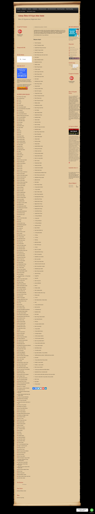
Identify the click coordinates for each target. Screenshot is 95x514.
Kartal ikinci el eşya (21, 449)
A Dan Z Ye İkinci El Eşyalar (22, 364)
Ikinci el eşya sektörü (21, 456)
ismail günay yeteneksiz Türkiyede (23, 388)
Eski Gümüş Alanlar (21, 137)
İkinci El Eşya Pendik (21, 321)
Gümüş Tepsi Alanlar (21, 149)
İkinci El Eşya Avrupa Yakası (22, 182)
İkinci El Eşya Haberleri (22, 283)
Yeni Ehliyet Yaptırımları (22, 292)
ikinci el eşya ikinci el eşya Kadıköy (24, 369)
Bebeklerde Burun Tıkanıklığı (23, 398)
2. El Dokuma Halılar (21, 428)
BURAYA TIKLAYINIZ (73, 40)
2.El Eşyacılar (20, 110)
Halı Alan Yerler (20, 154)
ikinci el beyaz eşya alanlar (22, 159)
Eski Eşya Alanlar (21, 136)
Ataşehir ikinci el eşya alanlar (23, 462)
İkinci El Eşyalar (20, 187)
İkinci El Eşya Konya (21, 372)
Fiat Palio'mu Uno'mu (21, 318)
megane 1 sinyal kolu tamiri (22, 445)
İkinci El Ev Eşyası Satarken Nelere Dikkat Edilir (24, 467)
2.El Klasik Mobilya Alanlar (22, 270)
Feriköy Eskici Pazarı (21, 240)
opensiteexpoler (20, 295)
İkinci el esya (71, 96)
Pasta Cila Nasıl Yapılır (22, 452)
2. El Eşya (19, 101)
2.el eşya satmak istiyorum (22, 113)
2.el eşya (27, 80)
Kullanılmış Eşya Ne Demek (22, 207)
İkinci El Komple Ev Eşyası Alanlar (24, 457)
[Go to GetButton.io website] (92, 512)
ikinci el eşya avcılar (21, 280)
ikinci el (19, 158)
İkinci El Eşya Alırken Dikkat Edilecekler (23, 464)
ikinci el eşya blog (21, 497)
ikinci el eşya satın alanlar (22, 400)
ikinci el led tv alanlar (21, 195)
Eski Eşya (19, 130)
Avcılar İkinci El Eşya (21, 265)
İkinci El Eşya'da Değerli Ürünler (23, 469)
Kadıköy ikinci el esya (21, 235)
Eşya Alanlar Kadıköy (21, 141)
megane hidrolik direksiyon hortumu (24, 413)
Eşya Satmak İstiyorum (22, 142)
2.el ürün (75, 144)
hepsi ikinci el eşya (21, 319)
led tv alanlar (20, 209)
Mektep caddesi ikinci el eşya (23, 299)
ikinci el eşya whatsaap (21, 411)
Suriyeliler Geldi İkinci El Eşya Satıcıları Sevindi (23, 460)
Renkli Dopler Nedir (21, 343)
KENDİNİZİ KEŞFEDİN (22, 224)
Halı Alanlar (20, 153)
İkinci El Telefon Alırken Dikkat (23, 355)
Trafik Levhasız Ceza (21, 290)
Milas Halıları (20, 430)
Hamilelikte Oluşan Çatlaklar (22, 311)
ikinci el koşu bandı (21, 194)
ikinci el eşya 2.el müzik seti (22, 171)
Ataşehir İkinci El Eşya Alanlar (23, 367)
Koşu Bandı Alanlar (21, 421)
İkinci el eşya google (21, 297)
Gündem (19, 151)
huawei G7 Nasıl (20, 418)
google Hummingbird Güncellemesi (24, 309)
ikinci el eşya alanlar (21, 173)
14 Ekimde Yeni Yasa (21, 389)
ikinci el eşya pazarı (21, 472)
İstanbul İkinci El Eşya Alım (22, 250)
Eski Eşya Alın (20, 241)
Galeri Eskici (20, 304)
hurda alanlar (20, 156)
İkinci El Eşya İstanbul (21, 183)
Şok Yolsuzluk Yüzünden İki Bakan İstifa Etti (23, 392)
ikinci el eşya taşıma (21, 333)
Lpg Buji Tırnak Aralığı (22, 348)
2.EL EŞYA (20, 229)
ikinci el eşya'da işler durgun (22, 379)
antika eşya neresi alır (21, 447)
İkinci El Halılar (20, 425)
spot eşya (19, 221)
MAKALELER (20, 226)
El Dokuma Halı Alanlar (22, 365)
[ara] (24, 59)
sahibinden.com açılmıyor (22, 406)
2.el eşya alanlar (20, 105)
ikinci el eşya (20, 165)
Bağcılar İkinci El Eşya (22, 326)
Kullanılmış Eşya (21, 204)
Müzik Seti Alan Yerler (21, 257)
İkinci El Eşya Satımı (21, 255)
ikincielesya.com (20, 252)
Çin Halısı (19, 432)
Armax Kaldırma (21, 274)
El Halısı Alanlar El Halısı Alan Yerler (24, 476)
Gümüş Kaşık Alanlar (21, 248)
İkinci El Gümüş (20, 190)
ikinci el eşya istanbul (21, 185)
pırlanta (19, 216)
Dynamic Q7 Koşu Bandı (22, 404)
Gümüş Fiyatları (20, 262)
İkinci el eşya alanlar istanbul (22, 175)
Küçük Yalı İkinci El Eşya (22, 294)
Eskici (19, 129)
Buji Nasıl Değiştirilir (21, 352)
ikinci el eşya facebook (73, 50)
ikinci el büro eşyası (21, 161)
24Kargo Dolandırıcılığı (22, 384)
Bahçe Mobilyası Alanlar (31, 11)
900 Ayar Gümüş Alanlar (22, 245)
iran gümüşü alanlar (21, 200)
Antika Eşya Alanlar (21, 118)
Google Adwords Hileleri (22, 312)
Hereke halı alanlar (21, 454)
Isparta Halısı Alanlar (21, 440)
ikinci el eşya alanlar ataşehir (22, 278)
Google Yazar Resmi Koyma (22, 377)
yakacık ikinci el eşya (21, 223)
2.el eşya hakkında (21, 112)
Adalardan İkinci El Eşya (22, 264)
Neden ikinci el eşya (21, 214)
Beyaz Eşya (20, 124)
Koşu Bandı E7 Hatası (21, 416)
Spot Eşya (19, 219)
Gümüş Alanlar (20, 144)
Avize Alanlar (20, 122)
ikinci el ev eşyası (21, 188)
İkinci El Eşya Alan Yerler (22, 420)
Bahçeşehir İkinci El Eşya (22, 381)
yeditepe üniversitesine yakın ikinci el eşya (24, 403)
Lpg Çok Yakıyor (21, 350)
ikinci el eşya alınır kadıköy (22, 336)
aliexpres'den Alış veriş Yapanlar (23, 374)
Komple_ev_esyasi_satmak (22, 202)
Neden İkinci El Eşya (21, 212)
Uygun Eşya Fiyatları (21, 253)
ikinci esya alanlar (21, 199)
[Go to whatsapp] (91, 510)
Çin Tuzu (19, 302)
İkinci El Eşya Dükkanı (22, 347)
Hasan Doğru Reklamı (21, 353)
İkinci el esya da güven (21, 163)
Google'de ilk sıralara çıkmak (22, 340)
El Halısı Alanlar (20, 282)
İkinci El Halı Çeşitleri (21, 423)
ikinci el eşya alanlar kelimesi (23, 408)
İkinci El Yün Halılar (21, 427)
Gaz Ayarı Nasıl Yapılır (22, 357)
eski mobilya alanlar (21, 139)
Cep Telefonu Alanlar (21, 307)
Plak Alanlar (20, 360)
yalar (22, 79)
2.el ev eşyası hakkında (21, 117)
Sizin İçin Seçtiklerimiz (22, 287)
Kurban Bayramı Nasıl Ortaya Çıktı (23, 316)
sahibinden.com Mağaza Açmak (23, 415)
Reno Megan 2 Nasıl (21, 376)
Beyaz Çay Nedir (21, 335)
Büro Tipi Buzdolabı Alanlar (22, 285)
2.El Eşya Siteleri (21, 243)
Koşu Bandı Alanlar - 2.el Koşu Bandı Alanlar (24, 277)
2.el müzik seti (20, 228)
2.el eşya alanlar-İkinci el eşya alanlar (24, 108)
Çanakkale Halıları (21, 435)
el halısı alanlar (20, 127)
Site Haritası (24, 484)
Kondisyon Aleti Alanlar (21, 11)
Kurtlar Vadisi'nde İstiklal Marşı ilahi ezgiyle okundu (24, 395)
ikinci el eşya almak (21, 178)
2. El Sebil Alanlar (21, 267)
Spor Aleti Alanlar (21, 359)
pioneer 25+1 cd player (21, 386)
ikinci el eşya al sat (21, 258)
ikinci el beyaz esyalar (21, 231)
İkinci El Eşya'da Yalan (21, 323)
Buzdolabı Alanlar (21, 125)
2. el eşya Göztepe (21, 236)
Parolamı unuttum (74, 68)
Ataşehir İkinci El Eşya (22, 328)
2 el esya (19, 100)
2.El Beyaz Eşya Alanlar (22, 96)
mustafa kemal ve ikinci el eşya (23, 362)
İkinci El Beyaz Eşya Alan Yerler (23, 115)
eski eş (20, 79)
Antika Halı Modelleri (21, 437)
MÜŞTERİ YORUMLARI (22, 211)
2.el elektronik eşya (21, 98)
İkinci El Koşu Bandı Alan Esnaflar (23, 382)
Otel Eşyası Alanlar (21, 306)
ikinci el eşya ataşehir (21, 260)
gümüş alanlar (20, 146)
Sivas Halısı (20, 433)
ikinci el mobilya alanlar (22, 197)
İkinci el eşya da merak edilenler (23, 450)
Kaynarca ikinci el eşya (73, 52)
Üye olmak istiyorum (74, 69)
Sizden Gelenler (72, 47)
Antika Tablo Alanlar (21, 120)
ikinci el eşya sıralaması (22, 269)
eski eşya (19, 134)
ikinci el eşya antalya (21, 180)
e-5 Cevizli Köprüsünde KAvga (23, 444)
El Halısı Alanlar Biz (21, 338)
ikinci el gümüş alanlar (21, 192)
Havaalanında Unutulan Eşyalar (23, 314)
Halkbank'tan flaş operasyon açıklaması (24, 345)
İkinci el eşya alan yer (21, 331)
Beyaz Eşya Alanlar (21, 272)
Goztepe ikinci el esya (21, 238)
